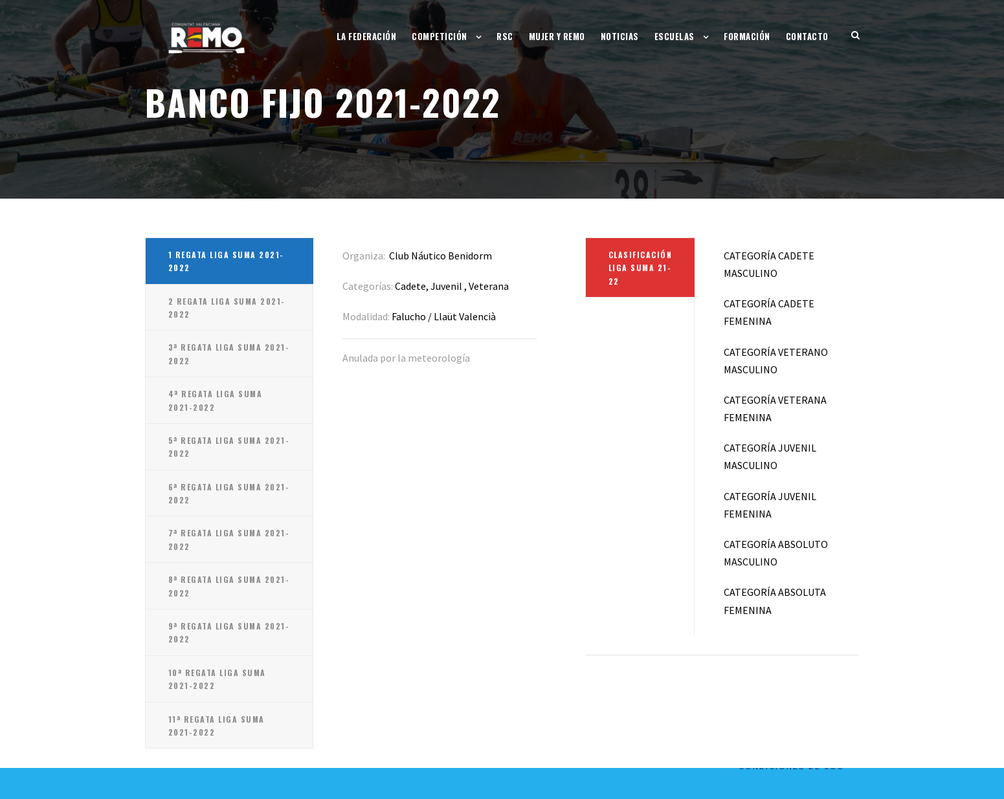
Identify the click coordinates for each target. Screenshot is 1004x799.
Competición (439, 36)
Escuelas (674, 36)
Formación (747, 36)
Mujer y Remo (557, 36)
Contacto (807, 36)
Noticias (620, 36)
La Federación (367, 36)
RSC (504, 36)
